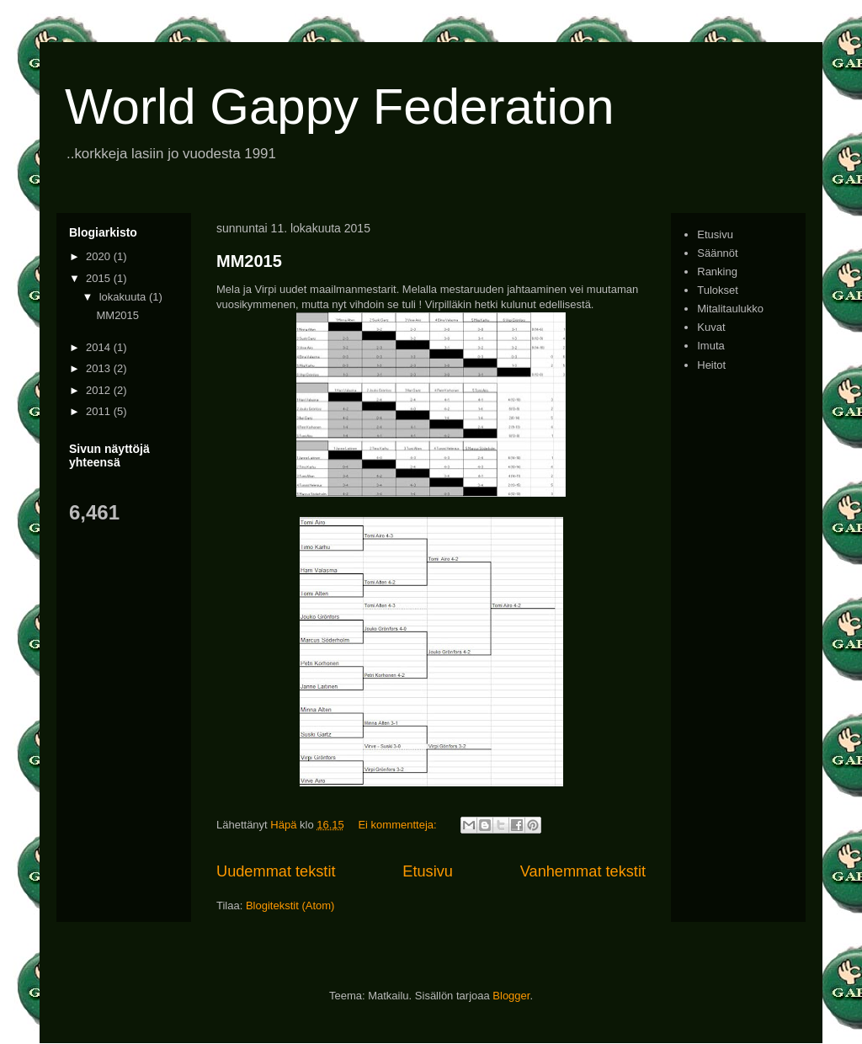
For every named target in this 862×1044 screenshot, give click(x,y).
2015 (100, 278)
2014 (100, 347)
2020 (100, 256)
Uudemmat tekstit (276, 871)
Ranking (717, 271)
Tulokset (717, 290)
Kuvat (711, 327)
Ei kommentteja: (398, 824)
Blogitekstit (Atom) (290, 905)
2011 (100, 411)
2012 (100, 390)
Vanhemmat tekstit (583, 871)
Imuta (711, 345)
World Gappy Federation (340, 106)
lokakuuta (124, 296)
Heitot (711, 365)
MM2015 (249, 261)
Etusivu (427, 871)
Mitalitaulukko (730, 308)
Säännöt (717, 253)
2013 (100, 368)
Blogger (510, 995)
